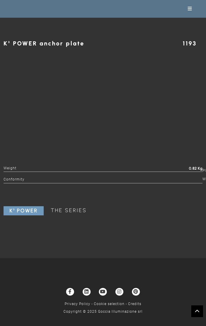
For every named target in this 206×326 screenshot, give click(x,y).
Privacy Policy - (79, 304)
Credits (134, 304)
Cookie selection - (111, 304)
